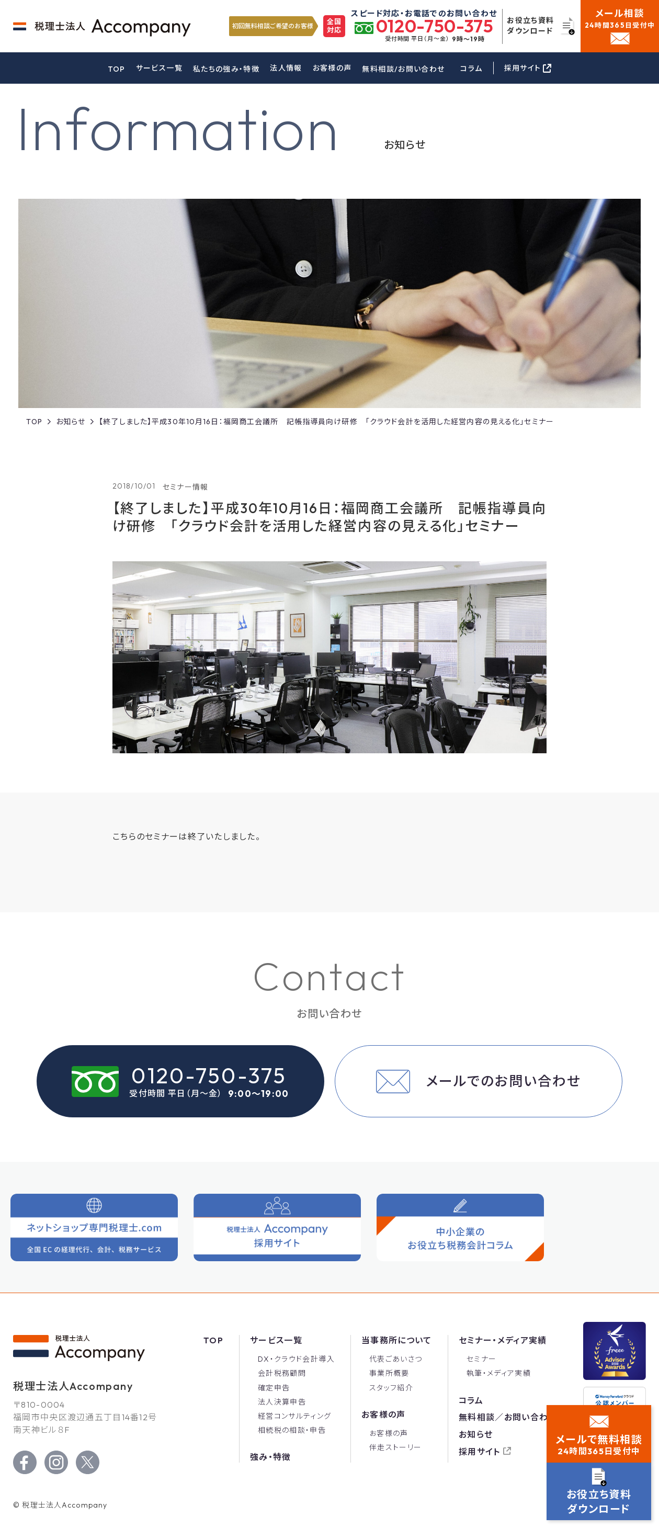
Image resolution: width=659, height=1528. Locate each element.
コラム (471, 68)
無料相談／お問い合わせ (508, 1417)
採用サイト (480, 1451)
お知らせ (476, 1434)
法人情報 (286, 68)
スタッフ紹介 (391, 1388)
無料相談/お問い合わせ (403, 69)
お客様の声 (332, 68)
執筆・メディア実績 (499, 1373)
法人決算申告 (282, 1402)
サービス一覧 (159, 68)
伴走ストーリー (395, 1447)
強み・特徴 (270, 1457)
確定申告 (274, 1388)
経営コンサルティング (295, 1416)
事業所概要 (389, 1373)
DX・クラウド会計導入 (296, 1359)
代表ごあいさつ (396, 1359)
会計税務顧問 (282, 1373)
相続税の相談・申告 (292, 1430)
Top (213, 1340)
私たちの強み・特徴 (226, 69)
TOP (117, 69)
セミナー (481, 1359)
